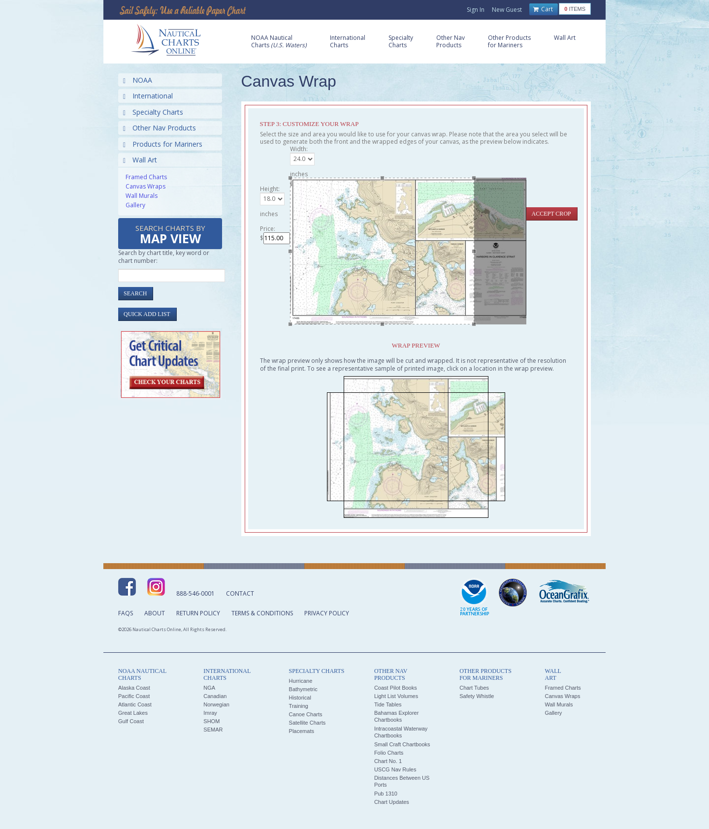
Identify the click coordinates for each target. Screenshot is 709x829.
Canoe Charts (305, 714)
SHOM (211, 721)
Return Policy (198, 613)
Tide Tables (388, 704)
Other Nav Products (159, 127)
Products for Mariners (162, 144)
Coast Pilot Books (395, 688)
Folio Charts (388, 753)
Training (298, 706)
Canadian (214, 696)
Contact (240, 593)
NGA (209, 688)
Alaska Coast (134, 688)
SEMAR (213, 730)
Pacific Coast (134, 696)
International (148, 95)
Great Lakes (133, 713)
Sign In (475, 9)
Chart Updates (391, 802)
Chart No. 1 (388, 761)
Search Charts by (170, 235)
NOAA (137, 80)
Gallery (135, 205)
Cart (543, 9)
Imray (210, 713)
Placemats (301, 731)
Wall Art (140, 159)
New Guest (507, 9)
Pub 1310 (385, 794)
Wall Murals (142, 195)
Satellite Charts (307, 723)
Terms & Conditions (262, 613)
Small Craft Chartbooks (402, 744)
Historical (300, 698)
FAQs (125, 613)
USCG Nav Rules (395, 769)
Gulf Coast (131, 721)
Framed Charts (146, 177)
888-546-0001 (195, 593)
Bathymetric (303, 689)
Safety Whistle (476, 696)
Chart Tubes (474, 688)
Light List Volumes (396, 696)
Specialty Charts (153, 112)
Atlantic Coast (135, 704)
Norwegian (216, 704)
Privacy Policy (326, 613)
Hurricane (301, 681)
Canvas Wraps (145, 186)
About (154, 613)
